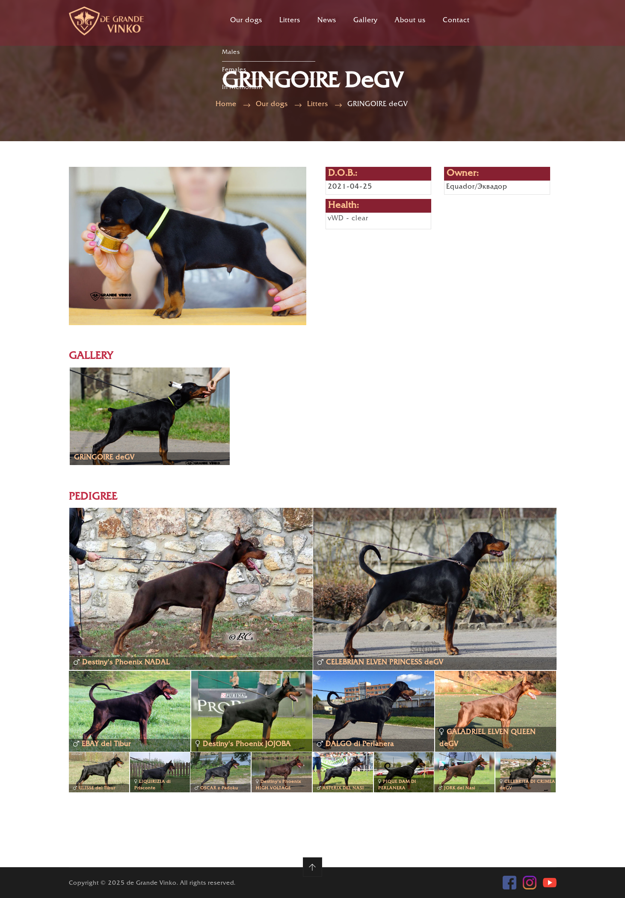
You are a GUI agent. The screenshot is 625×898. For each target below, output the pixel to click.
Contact (456, 21)
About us (410, 21)
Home (226, 104)
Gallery (365, 21)
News (326, 21)
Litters (289, 21)
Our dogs (246, 21)
